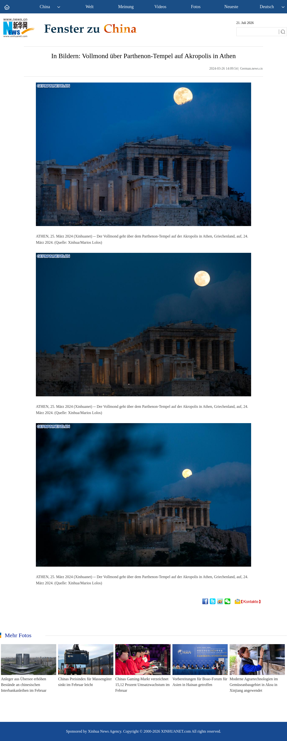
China (44, 6)
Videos (160, 6)
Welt (90, 6)
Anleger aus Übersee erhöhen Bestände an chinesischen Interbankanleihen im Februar (23, 684)
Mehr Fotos (18, 635)
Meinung (126, 6)
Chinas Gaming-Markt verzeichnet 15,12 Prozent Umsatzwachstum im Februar (142, 684)
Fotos (195, 6)
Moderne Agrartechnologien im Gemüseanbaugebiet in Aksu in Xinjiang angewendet (254, 684)
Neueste (231, 6)
